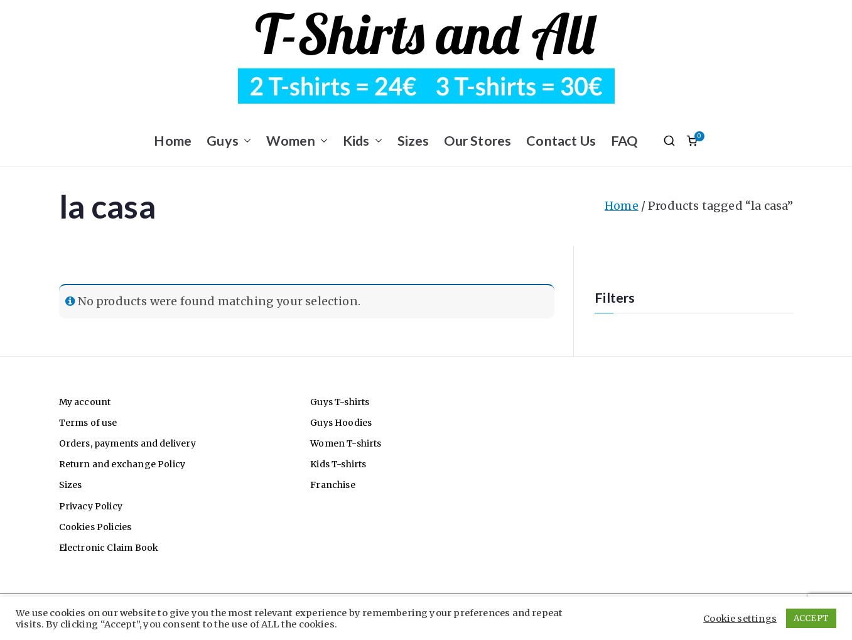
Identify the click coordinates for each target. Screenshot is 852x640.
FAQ (624, 141)
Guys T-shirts (339, 402)
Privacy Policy (91, 506)
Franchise (332, 485)
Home (172, 141)
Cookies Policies (95, 527)
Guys (229, 141)
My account (85, 402)
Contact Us (561, 141)
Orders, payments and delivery (127, 443)
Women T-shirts (346, 443)
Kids (362, 141)
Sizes (413, 141)
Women (297, 141)
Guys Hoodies (341, 422)
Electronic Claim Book (109, 547)
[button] (245, 141)
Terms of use (88, 422)
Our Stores (477, 141)
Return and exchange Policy (122, 464)
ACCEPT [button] (811, 618)
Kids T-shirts (338, 464)
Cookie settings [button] (740, 618)
